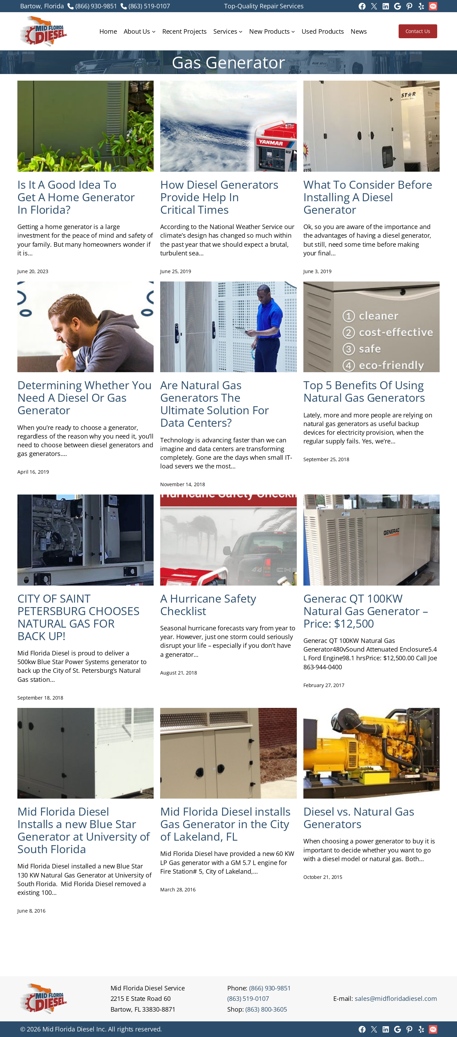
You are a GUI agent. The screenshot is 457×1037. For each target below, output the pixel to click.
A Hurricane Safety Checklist (208, 604)
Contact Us (418, 31)
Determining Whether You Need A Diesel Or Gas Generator (84, 397)
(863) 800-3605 (266, 1009)
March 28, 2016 (178, 889)
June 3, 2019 (317, 271)
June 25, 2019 (175, 271)
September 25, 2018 (326, 459)
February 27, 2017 (323, 685)
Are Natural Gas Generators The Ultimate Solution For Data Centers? (214, 404)
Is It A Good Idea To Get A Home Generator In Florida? (76, 197)
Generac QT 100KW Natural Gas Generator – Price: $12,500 (365, 611)
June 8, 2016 (31, 910)
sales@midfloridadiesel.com (396, 998)
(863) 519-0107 (149, 6)
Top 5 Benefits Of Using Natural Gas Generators (364, 391)
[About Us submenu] (154, 31)
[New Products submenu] (293, 31)
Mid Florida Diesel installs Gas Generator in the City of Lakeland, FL (225, 824)
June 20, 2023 (32, 271)
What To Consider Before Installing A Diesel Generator (367, 197)
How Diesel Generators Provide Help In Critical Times (219, 197)
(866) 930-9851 (96, 6)
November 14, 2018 (182, 484)
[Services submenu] (241, 31)
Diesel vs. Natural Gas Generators (358, 817)
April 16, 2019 (33, 471)
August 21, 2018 (178, 672)
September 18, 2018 (40, 697)
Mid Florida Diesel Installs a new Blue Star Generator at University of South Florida (83, 830)
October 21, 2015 (322, 877)
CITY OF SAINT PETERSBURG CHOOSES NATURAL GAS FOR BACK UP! (78, 617)
